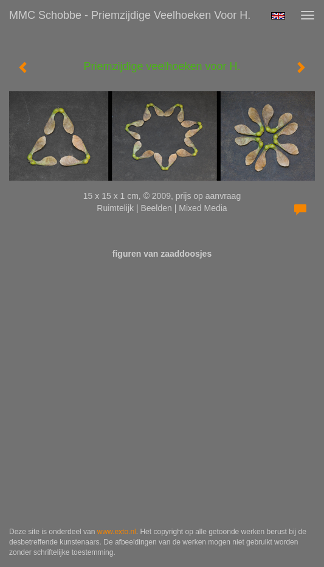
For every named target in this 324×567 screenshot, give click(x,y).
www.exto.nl (116, 531)
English (278, 15)
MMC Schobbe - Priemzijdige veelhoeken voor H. (129, 15)
